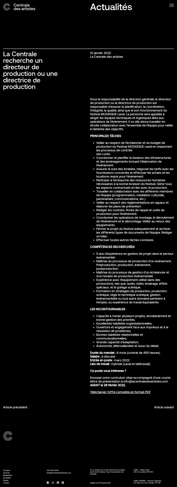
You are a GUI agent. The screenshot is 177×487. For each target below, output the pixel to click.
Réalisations (7, 475)
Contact (6, 483)
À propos (6, 470)
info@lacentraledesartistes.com (59, 473)
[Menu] (171, 5)
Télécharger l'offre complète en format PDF (120, 392)
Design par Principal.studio (100, 483)
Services (6, 473)
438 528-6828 (52, 470)
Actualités (111, 7)
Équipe (5, 480)
